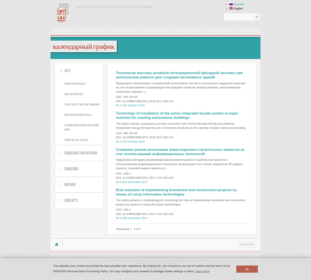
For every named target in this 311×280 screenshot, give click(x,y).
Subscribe (71, 168)
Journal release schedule (76, 140)
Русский (236, 4)
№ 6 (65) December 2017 (132, 182)
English (236, 8)
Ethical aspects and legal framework (81, 104)
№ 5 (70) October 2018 (130, 105)
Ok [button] (247, 269)
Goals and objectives (74, 94)
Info (67, 70)
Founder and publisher (74, 83)
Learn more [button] (202, 271)
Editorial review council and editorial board (81, 127)
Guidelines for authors (80, 153)
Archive (70, 184)
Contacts (71, 200)
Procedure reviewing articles (78, 114)
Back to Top (247, 244)
